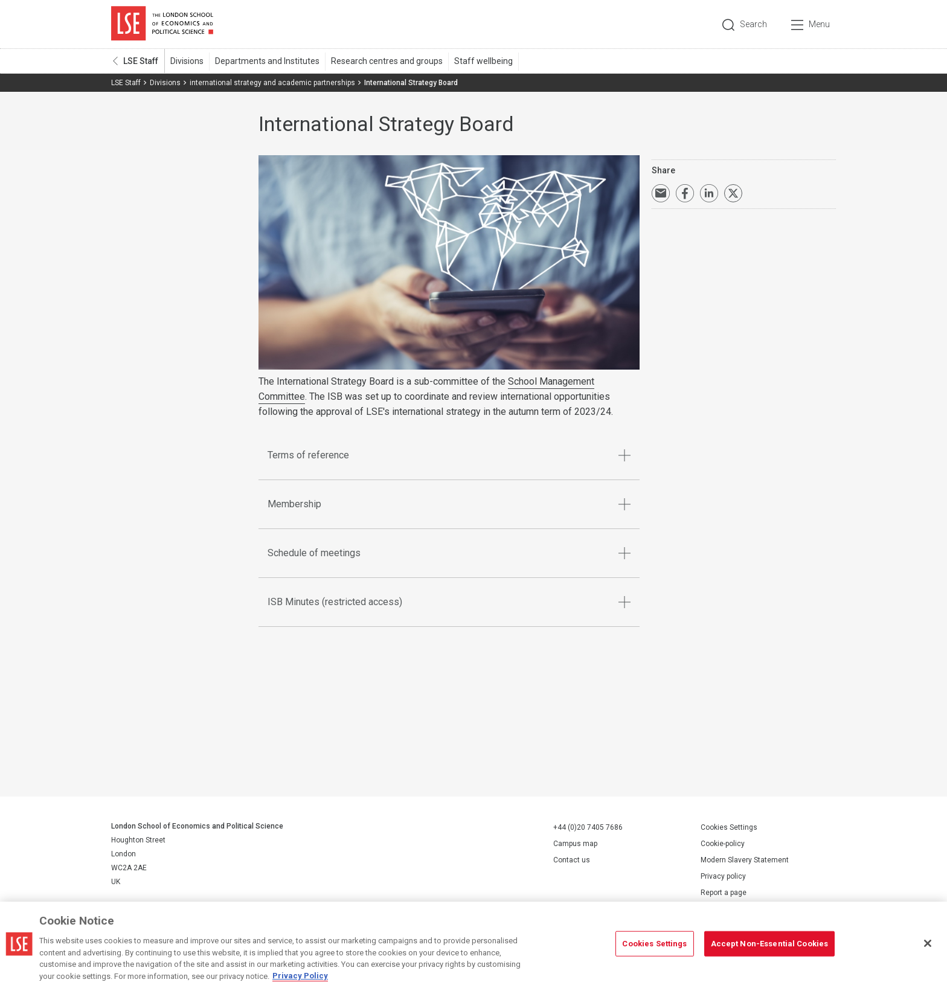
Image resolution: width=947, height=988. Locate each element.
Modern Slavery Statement (745, 860)
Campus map (575, 843)
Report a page (723, 892)
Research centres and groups (387, 61)
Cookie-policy (723, 843)
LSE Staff (140, 61)
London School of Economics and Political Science (162, 24)
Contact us (571, 860)
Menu (819, 24)
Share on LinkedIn (709, 193)
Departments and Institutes (267, 61)
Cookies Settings (729, 827)
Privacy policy (723, 876)
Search (753, 24)
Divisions (187, 61)
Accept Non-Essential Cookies (770, 946)
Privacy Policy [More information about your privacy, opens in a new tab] (300, 979)
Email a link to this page (661, 193)
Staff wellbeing (483, 61)
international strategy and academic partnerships (272, 83)
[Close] (927, 947)
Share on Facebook (685, 193)
